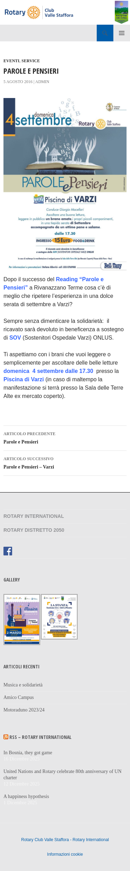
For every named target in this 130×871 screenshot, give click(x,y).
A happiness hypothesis (26, 796)
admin (42, 81)
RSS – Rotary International (40, 737)
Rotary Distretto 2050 (33, 530)
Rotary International (33, 516)
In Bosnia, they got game (27, 752)
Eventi (11, 60)
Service (30, 60)
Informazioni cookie (65, 854)
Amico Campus (18, 697)
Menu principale (121, 33)
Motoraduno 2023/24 (24, 710)
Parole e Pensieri (65, 437)
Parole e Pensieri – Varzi (65, 462)
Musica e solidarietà (23, 684)
